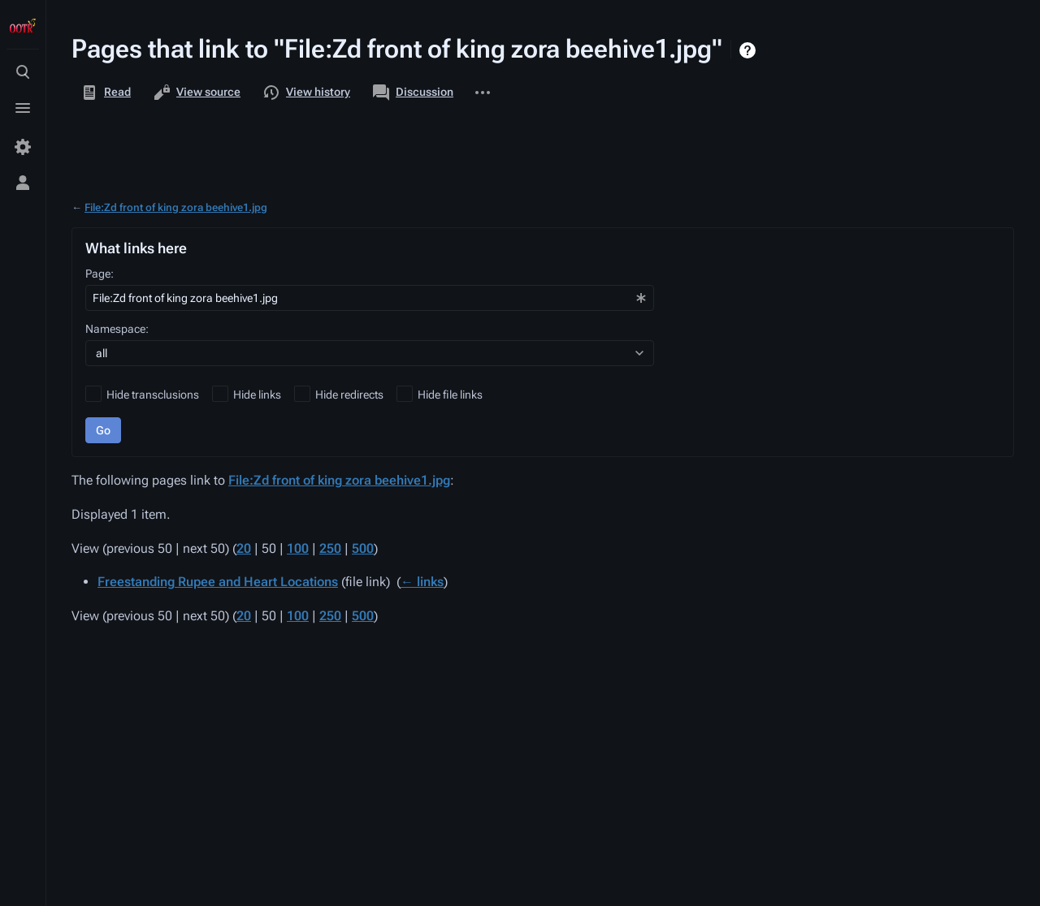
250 (330, 548)
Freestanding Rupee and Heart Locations (218, 581)
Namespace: (117, 328)
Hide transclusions (152, 394)
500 (363, 548)
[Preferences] (22, 147)
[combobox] (369, 298)
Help (749, 50)
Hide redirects (349, 394)
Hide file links (450, 394)
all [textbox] (101, 353)
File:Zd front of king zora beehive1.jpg (175, 207)
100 (298, 548)
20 (243, 548)
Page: (99, 273)
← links (422, 581)
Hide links (257, 394)
